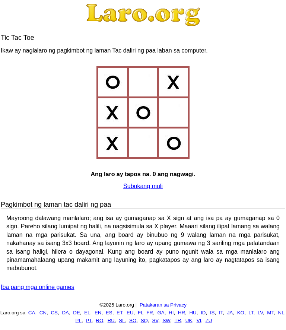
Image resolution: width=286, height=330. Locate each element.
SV (155, 320)
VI (199, 320)
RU (111, 320)
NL (281, 312)
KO (240, 312)
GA (160, 312)
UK (189, 320)
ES (109, 312)
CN (43, 312)
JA (230, 312)
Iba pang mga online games (37, 287)
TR (178, 320)
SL (122, 320)
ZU (209, 320)
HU (192, 312)
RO (99, 320)
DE (76, 312)
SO (132, 320)
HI (171, 312)
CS (54, 312)
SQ (144, 320)
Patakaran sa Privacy (163, 305)
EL (87, 312)
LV (260, 312)
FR (149, 312)
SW (166, 320)
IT (221, 312)
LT (250, 312)
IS (212, 312)
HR (181, 312)
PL (79, 320)
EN (98, 312)
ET (120, 312)
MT (270, 312)
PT (89, 320)
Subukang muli (143, 186)
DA (65, 312)
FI (140, 312)
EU (130, 312)
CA (31, 312)
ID (203, 312)
